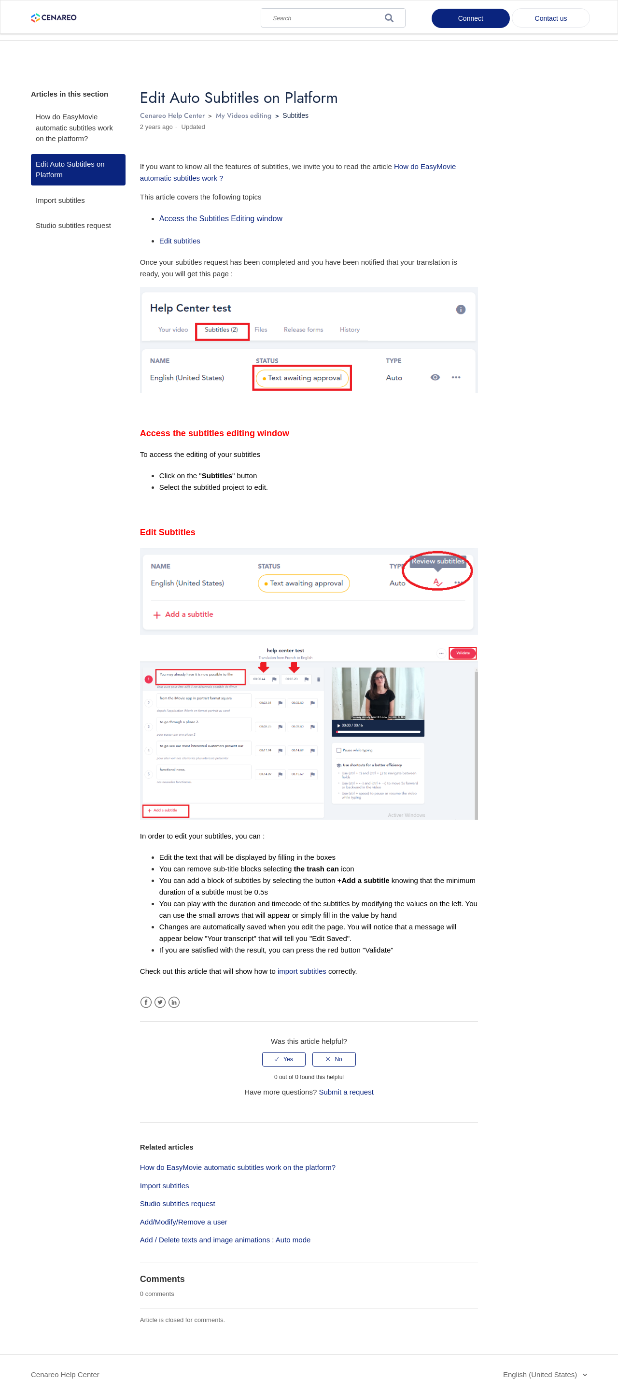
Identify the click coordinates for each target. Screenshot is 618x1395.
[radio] (284, 1059)
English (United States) (541, 1374)
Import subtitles (60, 200)
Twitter (160, 1002)
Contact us (551, 18)
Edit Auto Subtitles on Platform (70, 169)
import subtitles (302, 971)
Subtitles (295, 115)
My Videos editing (243, 115)
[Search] (333, 15)
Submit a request (346, 1092)
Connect (470, 18)
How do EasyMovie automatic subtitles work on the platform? (74, 127)
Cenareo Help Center (172, 115)
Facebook (146, 1002)
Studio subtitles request (73, 225)
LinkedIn (174, 1002)
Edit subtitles (179, 241)
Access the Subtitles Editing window (220, 218)
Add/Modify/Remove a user (183, 1222)
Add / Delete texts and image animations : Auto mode (225, 1240)
